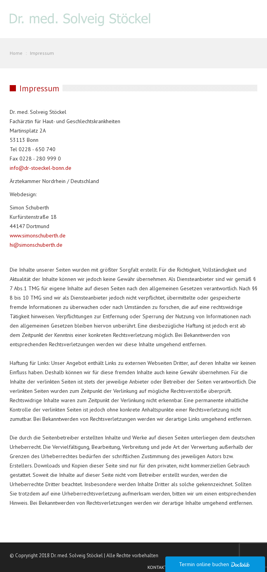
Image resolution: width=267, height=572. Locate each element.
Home (16, 53)
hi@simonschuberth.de (36, 244)
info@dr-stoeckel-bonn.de (40, 167)
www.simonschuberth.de (38, 235)
